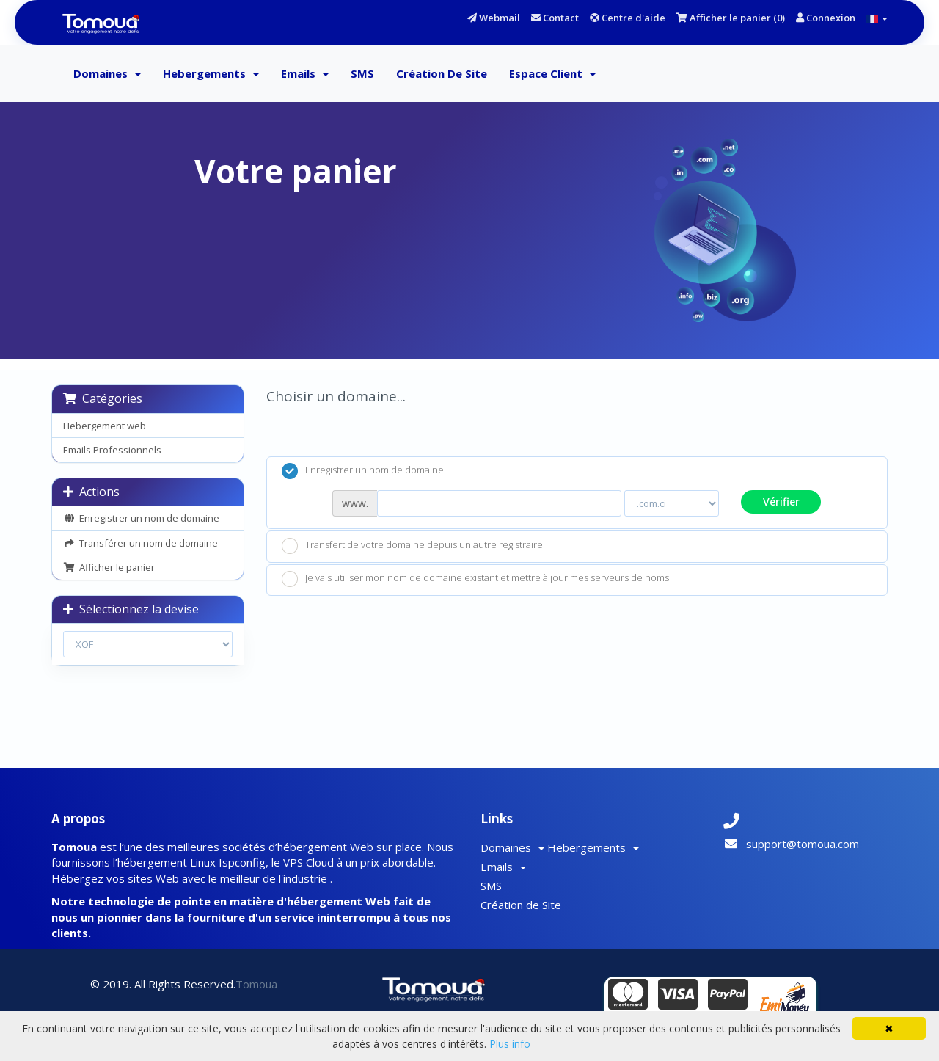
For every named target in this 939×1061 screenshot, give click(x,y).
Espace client (552, 73)
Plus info (509, 1044)
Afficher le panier (109, 567)
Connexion (825, 17)
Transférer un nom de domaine (140, 543)
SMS (362, 73)
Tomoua (256, 984)
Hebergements (211, 73)
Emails (305, 73)
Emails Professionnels (112, 449)
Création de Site (441, 73)
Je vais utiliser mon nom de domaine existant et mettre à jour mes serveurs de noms (475, 579)
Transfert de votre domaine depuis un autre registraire (412, 546)
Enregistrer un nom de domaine (141, 518)
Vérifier (781, 501)
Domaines (107, 73)
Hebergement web (104, 425)
